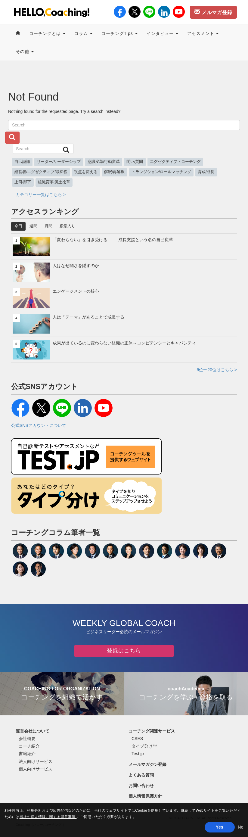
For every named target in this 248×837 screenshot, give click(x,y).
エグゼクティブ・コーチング (175, 162)
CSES (137, 738)
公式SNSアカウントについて (38, 425)
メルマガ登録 (213, 12)
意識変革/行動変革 (104, 162)
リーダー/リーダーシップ (59, 162)
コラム (83, 33)
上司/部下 (22, 182)
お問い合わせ (141, 785)
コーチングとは (47, 33)
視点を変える (86, 172)
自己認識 (22, 162)
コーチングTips (119, 33)
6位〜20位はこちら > (217, 369)
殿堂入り (67, 226)
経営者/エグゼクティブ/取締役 (40, 172)
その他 (25, 51)
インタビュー (162, 33)
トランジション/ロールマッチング (161, 172)
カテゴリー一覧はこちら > (41, 194)
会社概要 (27, 738)
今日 (18, 226)
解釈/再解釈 (114, 172)
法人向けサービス (35, 761)
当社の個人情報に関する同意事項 (48, 817)
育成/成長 (206, 172)
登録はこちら (124, 651)
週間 (33, 226)
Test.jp (138, 753)
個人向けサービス (35, 769)
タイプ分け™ (144, 746)
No (240, 827)
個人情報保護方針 (145, 796)
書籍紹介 (27, 753)
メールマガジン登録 (147, 764)
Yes (219, 827)
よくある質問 (141, 775)
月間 (48, 226)
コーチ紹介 (29, 746)
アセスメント (203, 33)
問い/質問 (134, 162)
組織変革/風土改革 (54, 182)
